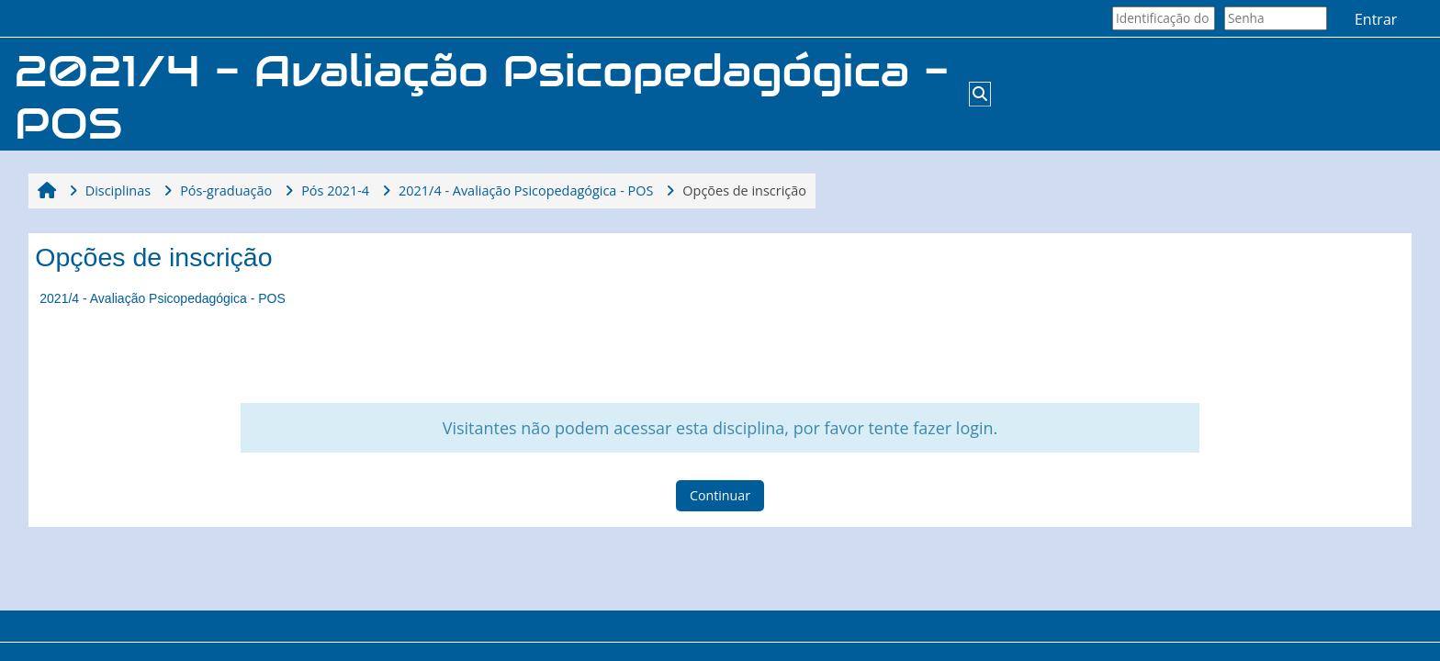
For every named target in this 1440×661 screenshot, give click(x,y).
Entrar (1376, 19)
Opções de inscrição (744, 190)
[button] (980, 94)
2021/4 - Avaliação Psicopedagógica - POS (162, 298)
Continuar (720, 495)
